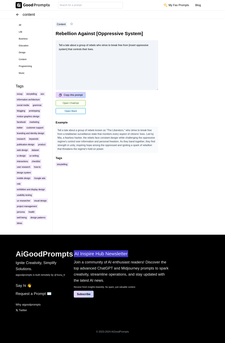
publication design (25, 144)
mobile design (23, 178)
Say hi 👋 (24, 285)
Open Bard (71, 111)
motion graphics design (28, 116)
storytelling (31, 94)
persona (21, 212)
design (22, 52)
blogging (21, 111)
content (22, 59)
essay (20, 94)
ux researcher (23, 200)
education (23, 45)
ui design (21, 155)
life (20, 32)
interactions (22, 161)
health (32, 212)
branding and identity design (30, 133)
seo (42, 94)
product (41, 144)
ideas (19, 223)
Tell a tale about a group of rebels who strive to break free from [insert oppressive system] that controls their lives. (107, 65)
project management (27, 206)
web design (22, 150)
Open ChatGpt (71, 103)
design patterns (37, 217)
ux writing (34, 155)
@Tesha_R (59, 275)
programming (25, 66)
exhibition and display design (31, 189)
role (18, 184)
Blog (198, 5)
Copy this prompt (71, 95)
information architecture (28, 99)
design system (24, 172)
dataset (35, 150)
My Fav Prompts (176, 5)
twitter (20, 127)
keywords (33, 139)
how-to (37, 167)
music (22, 73)
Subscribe (83, 294)
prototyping (34, 111)
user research (23, 167)
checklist (36, 161)
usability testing (24, 195)
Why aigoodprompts (28, 304)
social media (23, 105)
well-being (22, 217)
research (21, 139)
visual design (40, 200)
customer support (34, 127)
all (20, 25)
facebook (21, 122)
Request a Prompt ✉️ (34, 294)
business (23, 38)
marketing (34, 122)
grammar (37, 105)
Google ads (39, 178)
